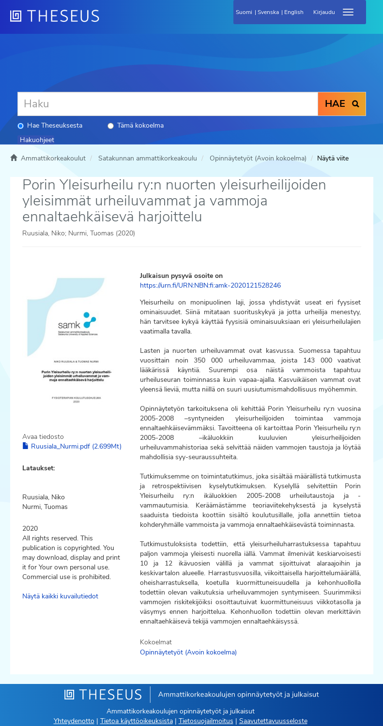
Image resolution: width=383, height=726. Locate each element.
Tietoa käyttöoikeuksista (136, 721)
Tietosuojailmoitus (206, 721)
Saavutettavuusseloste (273, 721)
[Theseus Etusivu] (107, 22)
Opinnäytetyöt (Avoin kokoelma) (258, 158)
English (294, 12)
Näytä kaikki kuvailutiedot (60, 596)
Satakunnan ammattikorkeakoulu (147, 158)
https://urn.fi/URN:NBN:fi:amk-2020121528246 (210, 285)
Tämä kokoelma (135, 125)
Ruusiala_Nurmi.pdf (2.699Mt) (72, 446)
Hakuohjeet (37, 140)
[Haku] (167, 104)
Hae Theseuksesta (49, 125)
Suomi (244, 12)
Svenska (268, 12)
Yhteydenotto (74, 721)
